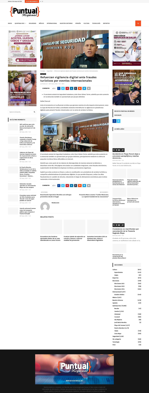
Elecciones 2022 (119, 286)
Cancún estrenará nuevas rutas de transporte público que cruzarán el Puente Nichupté (28, 211)
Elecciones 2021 (119, 283)
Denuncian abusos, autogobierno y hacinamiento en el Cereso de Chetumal (118, 182)
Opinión (78, 23)
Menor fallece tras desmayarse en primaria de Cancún (133, 200)
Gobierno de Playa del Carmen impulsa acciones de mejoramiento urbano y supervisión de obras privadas (28, 156)
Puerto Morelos (119, 328)
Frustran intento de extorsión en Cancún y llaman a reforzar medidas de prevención (74, 238)
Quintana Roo (19, 23)
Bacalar (116, 308)
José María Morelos (120, 322)
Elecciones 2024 (119, 289)
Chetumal (117, 314)
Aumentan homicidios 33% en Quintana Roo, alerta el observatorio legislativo (97, 238)
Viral (114, 345)
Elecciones (116, 281)
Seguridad (32, 23)
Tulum (116, 331)
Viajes (116, 275)
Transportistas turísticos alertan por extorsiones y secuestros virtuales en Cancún (119, 202)
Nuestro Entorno (66, 23)
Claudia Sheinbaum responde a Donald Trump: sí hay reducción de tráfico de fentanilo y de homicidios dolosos (28, 141)
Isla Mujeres (118, 320)
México (41, 23)
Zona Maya (117, 333)
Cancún (116, 311)
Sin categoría (117, 339)
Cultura (86, 23)
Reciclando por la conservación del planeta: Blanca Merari (119, 256)
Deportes (106, 23)
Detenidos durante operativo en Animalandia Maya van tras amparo (28, 185)
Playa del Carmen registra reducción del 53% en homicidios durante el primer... (134, 182)
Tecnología (96, 23)
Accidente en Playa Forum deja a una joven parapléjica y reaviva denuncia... (126, 156)
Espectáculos (118, 272)
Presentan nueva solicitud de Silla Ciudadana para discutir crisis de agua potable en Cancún (28, 198)
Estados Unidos (119, 294)
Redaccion (45, 83)
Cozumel (117, 317)
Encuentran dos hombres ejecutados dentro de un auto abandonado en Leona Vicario (50, 238)
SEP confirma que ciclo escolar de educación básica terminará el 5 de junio (27, 127)
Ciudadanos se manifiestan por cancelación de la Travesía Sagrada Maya (126, 231)
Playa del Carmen (119, 325)
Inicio (10, 23)
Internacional (52, 23)
